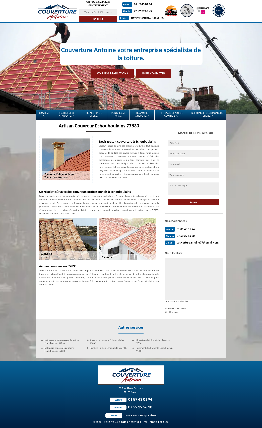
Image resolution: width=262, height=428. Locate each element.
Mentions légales (156, 422)
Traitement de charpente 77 (66, 114)
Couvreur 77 (43, 114)
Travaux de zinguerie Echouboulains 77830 (107, 342)
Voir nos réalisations (112, 73)
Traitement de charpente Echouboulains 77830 (154, 349)
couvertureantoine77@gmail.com (141, 17)
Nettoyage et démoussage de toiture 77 (207, 114)
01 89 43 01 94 (137, 4)
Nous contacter (153, 73)
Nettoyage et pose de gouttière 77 (171, 114)
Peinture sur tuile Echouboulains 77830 (108, 348)
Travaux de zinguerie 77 (142, 114)
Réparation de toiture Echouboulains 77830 (153, 342)
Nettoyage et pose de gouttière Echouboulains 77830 (59, 349)
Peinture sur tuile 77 (118, 114)
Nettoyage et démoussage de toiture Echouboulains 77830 (61, 342)
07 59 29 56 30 (137, 11)
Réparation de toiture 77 (94, 114)
